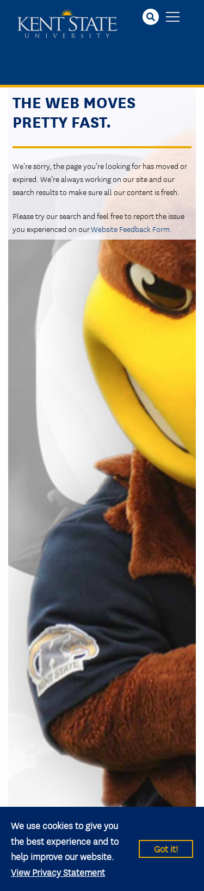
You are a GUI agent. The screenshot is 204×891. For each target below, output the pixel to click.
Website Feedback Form (130, 229)
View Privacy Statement (58, 872)
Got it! (166, 848)
